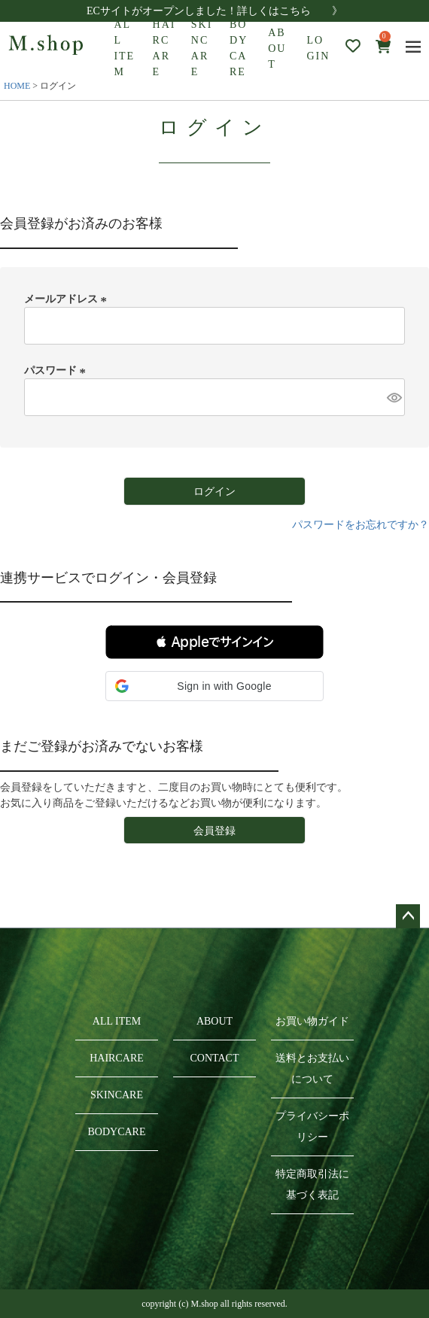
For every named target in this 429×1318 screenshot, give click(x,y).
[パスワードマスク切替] (393, 397)
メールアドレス (67, 299)
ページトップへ (408, 916)
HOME (17, 85)
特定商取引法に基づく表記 (312, 1184)
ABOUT (277, 48)
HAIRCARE (164, 48)
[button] (214, 642)
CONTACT (214, 1058)
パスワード (57, 370)
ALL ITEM (124, 48)
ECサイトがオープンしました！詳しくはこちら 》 (214, 11)
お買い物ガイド (312, 1021)
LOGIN (318, 48)
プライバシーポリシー (312, 1126)
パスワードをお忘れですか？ (360, 524)
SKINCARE (202, 48)
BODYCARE (239, 48)
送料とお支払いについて (312, 1068)
